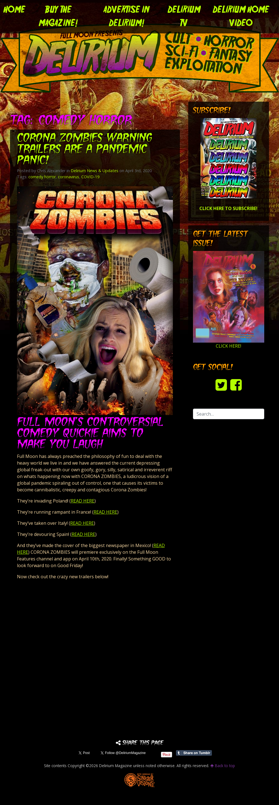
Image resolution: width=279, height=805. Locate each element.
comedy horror (42, 176)
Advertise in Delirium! (127, 16)
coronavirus (68, 176)
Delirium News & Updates (94, 170)
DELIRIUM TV (184, 16)
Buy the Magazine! (58, 16)
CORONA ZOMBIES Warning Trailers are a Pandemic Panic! (85, 149)
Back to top (222, 765)
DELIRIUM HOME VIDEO (241, 16)
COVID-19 (90, 176)
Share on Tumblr (194, 753)
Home (14, 10)
